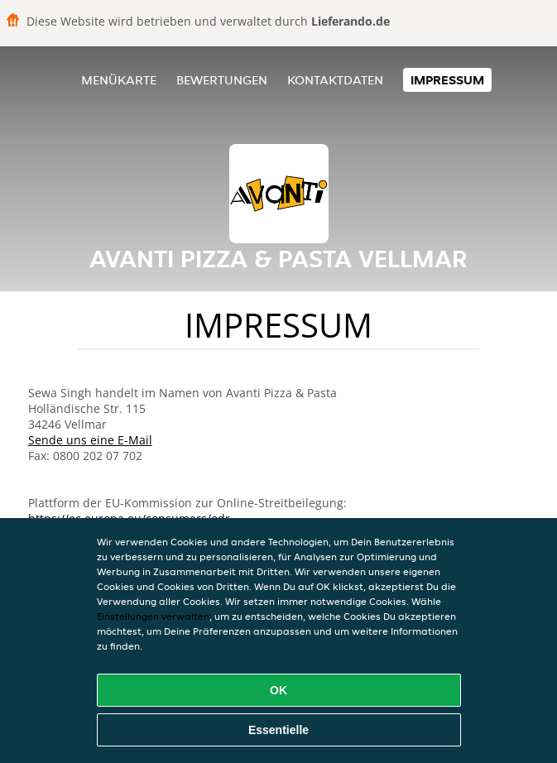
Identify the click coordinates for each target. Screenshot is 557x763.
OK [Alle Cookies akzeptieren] (278, 690)
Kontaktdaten (335, 80)
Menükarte (118, 80)
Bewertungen (221, 80)
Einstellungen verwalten (153, 616)
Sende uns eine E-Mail (90, 440)
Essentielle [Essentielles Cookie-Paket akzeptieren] (278, 730)
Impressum (447, 80)
